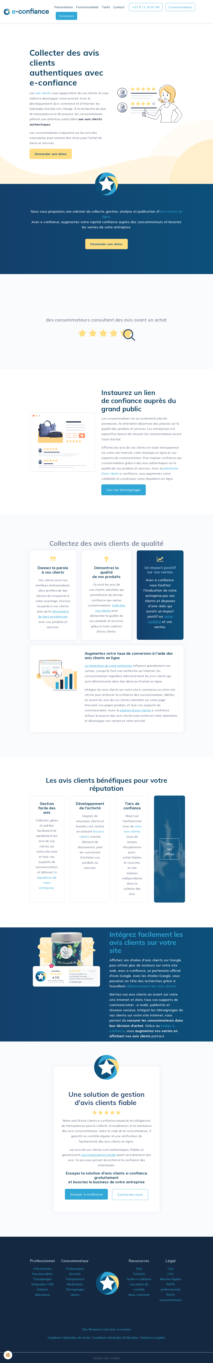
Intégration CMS (42, 1283)
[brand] (26, 11)
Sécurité (75, 1273)
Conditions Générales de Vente (66, 1337)
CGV (170, 1273)
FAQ (139, 1268)
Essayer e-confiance (86, 1194)
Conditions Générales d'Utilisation (116, 1337)
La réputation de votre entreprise (108, 666)
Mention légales (170, 1278)
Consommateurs (180, 7)
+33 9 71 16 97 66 (146, 7)
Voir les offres (169, 849)
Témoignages (42, 1278)
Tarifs (106, 7)
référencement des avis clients (151, 986)
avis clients (43, 93)
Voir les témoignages (123, 490)
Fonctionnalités (87, 7)
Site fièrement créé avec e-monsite (106, 1329)
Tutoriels (139, 1273)
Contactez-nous (130, 1194)
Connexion (66, 16)
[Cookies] (8, 1355)
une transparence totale (98, 1155)
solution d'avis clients (135, 710)
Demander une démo (51, 154)
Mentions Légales (156, 1337)
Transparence (75, 1278)
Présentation (63, 7)
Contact (119, 7)
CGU (170, 1268)
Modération (75, 1283)
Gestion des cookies (107, 1357)
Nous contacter (139, 1299)
